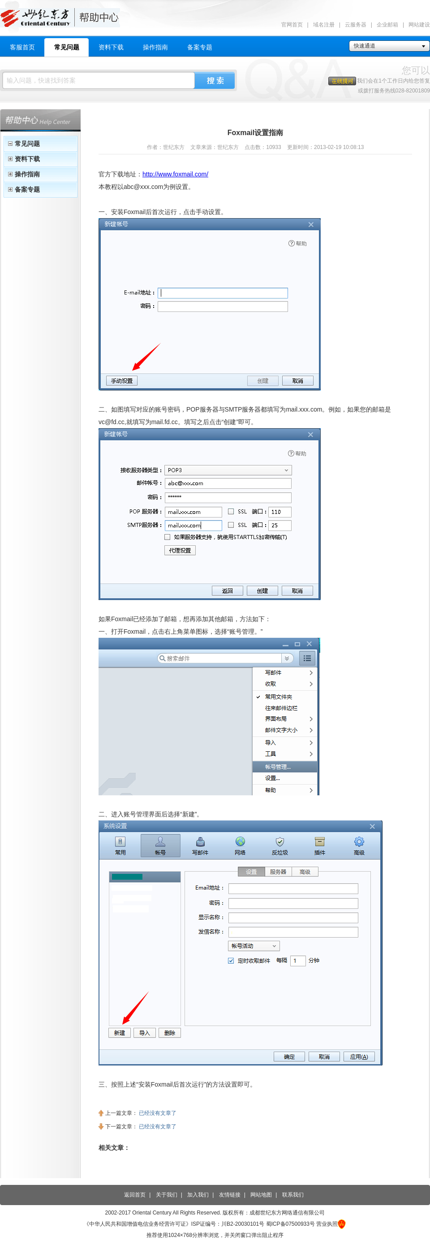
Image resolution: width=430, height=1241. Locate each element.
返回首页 (135, 1195)
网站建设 (419, 25)
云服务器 (355, 25)
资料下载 (111, 47)
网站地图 (261, 1195)
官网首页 (292, 25)
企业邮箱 (387, 25)
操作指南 (155, 47)
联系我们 (293, 1195)
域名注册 (324, 25)
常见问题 (66, 47)
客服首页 (22, 47)
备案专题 (199, 47)
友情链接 (230, 1195)
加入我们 (198, 1195)
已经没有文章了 (157, 1113)
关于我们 (166, 1195)
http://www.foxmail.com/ (175, 174)
